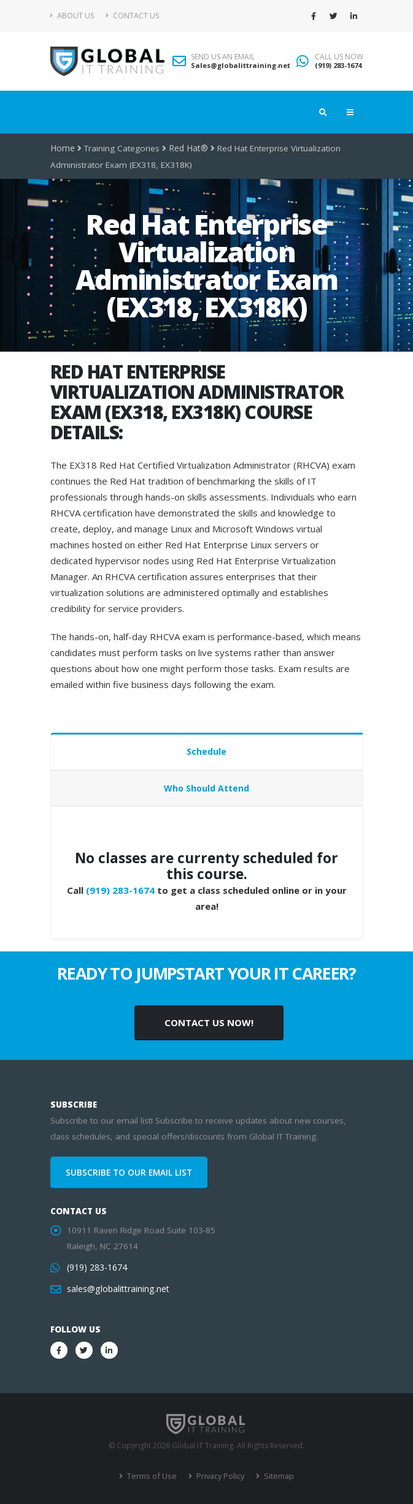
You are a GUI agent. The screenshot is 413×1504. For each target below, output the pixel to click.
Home (62, 148)
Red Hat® (187, 148)
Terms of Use (152, 1476)
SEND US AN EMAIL (223, 57)
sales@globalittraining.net (116, 1288)
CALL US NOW (339, 57)
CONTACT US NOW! (208, 1022)
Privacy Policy (219, 1476)
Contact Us (132, 15)
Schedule (206, 751)
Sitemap (276, 1476)
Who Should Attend (206, 788)
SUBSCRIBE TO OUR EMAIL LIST (129, 1172)
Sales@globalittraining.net (240, 65)
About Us (72, 15)
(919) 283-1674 (338, 65)
